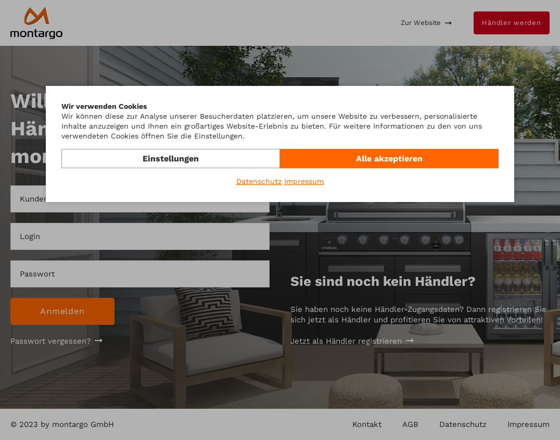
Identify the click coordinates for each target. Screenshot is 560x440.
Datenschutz (259, 181)
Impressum (304, 181)
